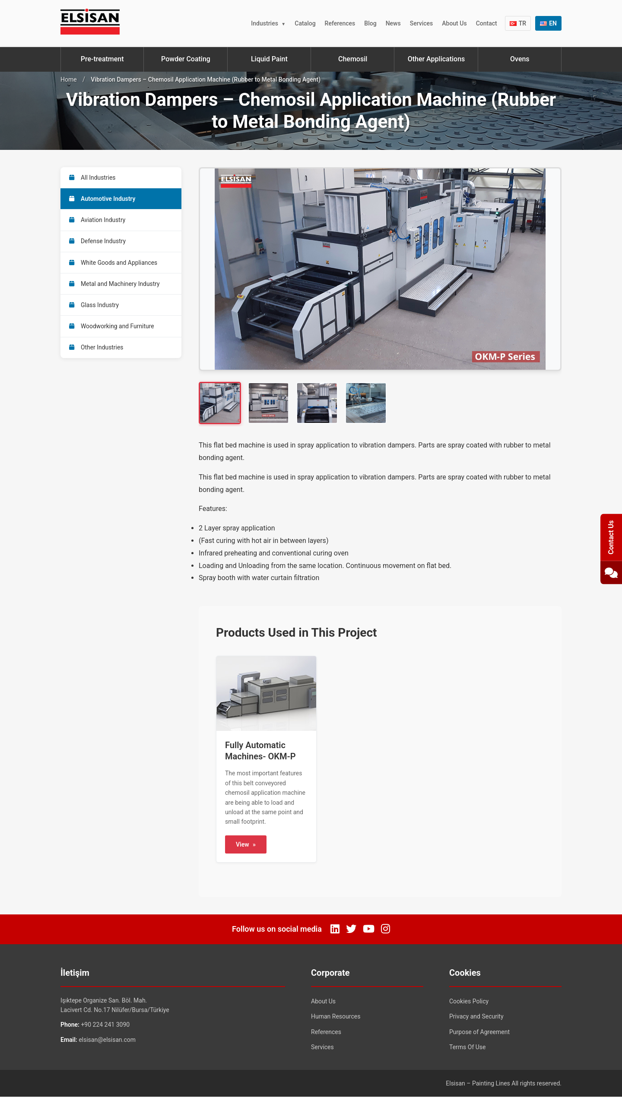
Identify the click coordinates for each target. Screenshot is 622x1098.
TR (518, 23)
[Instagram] (385, 930)
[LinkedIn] (335, 930)
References (340, 23)
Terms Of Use (467, 1048)
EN (548, 23)
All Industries (92, 177)
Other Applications (436, 59)
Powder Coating (185, 59)
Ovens (520, 59)
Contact (486, 23)
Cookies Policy (469, 1002)
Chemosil (352, 59)
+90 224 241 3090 (105, 1025)
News (393, 23)
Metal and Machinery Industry (115, 285)
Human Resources (335, 1017)
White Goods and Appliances (113, 263)
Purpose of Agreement (479, 1032)
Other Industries (96, 350)
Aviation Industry (97, 220)
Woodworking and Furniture (112, 328)
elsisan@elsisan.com (107, 1040)
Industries (264, 23)
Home (68, 79)
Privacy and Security (476, 1017)
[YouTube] (368, 930)
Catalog (305, 23)
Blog (370, 23)
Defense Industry (98, 242)
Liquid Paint (269, 59)
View (246, 845)
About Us (454, 23)
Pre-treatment (102, 59)
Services (421, 23)
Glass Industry (94, 307)
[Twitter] (351, 930)
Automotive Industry (102, 199)
